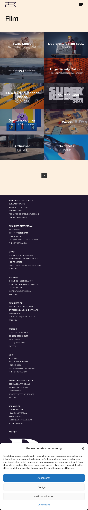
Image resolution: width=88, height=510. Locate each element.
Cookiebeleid (44, 504)
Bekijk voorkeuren (44, 496)
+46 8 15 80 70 (14, 339)
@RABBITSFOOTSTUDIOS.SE (21, 394)
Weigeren (44, 487)
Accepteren (44, 477)
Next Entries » (44, 175)
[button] (83, 448)
